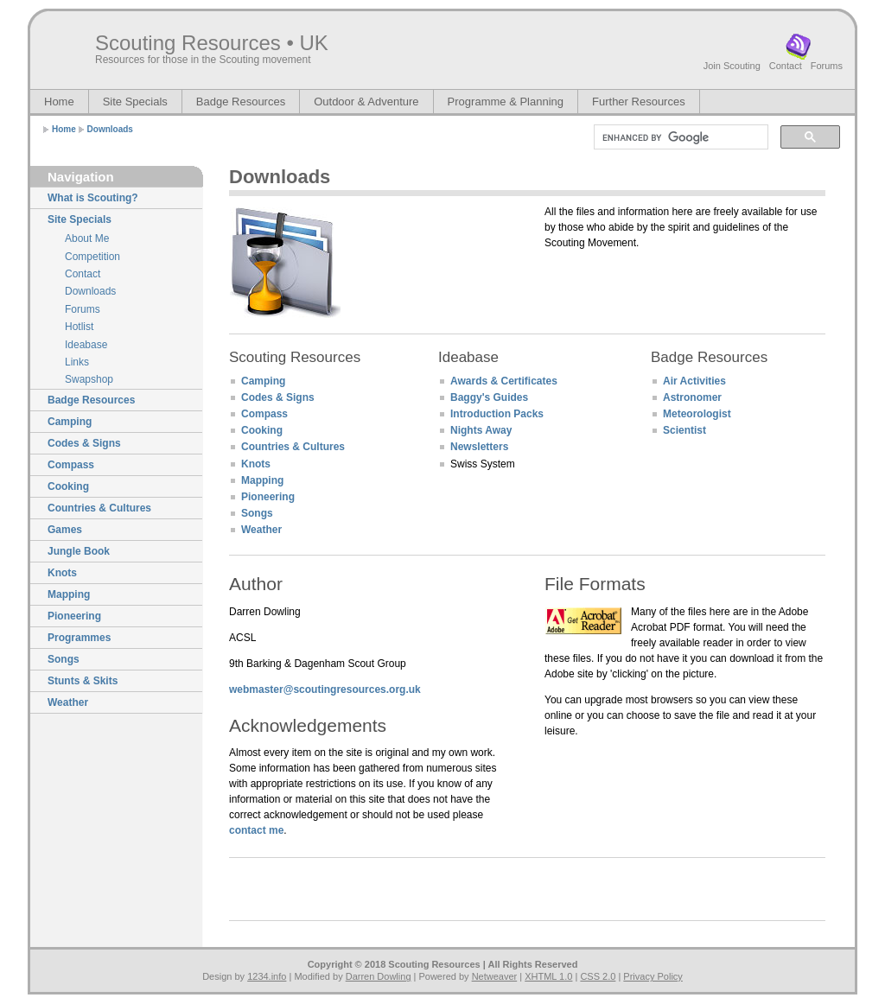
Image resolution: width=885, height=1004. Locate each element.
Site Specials (135, 101)
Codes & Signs (84, 443)
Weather (68, 702)
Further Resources (638, 101)
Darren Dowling (378, 976)
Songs (64, 659)
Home (59, 101)
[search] (679, 137)
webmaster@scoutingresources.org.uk (325, 689)
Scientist (684, 430)
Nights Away (481, 430)
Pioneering (74, 616)
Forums (827, 65)
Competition (92, 257)
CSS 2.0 (597, 976)
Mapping (69, 594)
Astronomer (692, 397)
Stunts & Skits (83, 681)
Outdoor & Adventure (366, 101)
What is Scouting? (93, 198)
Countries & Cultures (99, 508)
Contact (785, 65)
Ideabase (86, 345)
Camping (70, 422)
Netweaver (495, 976)
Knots (62, 573)
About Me (87, 238)
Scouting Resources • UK (211, 42)
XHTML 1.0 (548, 976)
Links (77, 362)
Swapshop (89, 379)
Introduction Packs (497, 414)
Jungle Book (79, 551)
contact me (256, 830)
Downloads (110, 129)
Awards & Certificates (503, 381)
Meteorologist (697, 414)
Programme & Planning (505, 101)
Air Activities (694, 381)
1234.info (266, 976)
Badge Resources (240, 101)
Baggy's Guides (489, 397)
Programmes (79, 638)
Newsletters (479, 447)
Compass (71, 465)
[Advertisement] (645, 296)
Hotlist (79, 327)
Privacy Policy (652, 976)
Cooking (68, 486)
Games (65, 530)
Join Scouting (732, 65)
